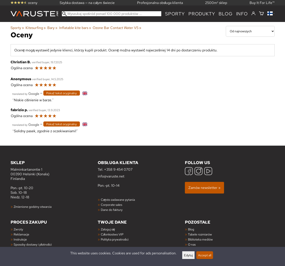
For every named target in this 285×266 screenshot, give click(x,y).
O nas (192, 244)
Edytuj (188, 255)
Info (242, 14)
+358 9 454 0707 (118, 169)
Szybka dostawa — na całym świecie (87, 2)
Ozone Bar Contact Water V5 (117, 27)
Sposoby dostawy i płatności (33, 244)
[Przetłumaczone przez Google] (25, 93)
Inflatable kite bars (75, 27)
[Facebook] (189, 171)
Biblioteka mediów (200, 239)
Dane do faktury (112, 210)
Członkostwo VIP (112, 234)
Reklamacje (21, 234)
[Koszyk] (261, 13)
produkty (201, 14)
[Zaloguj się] (253, 13)
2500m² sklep (216, 2)
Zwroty (18, 229)
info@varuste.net (111, 176)
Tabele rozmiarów (200, 234)
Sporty (175, 14)
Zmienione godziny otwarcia (32, 206)
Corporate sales (111, 205)
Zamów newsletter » (204, 187)
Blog (191, 229)
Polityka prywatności (115, 239)
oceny (24, 2)
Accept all (204, 255)
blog (225, 14)
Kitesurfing (36, 27)
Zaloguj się (108, 229)
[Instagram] (198, 171)
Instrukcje (20, 239)
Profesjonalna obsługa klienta (160, 2)
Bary (52, 27)
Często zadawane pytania (118, 199)
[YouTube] (208, 171)
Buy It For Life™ (262, 2)
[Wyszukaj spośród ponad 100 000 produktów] (112, 13)
